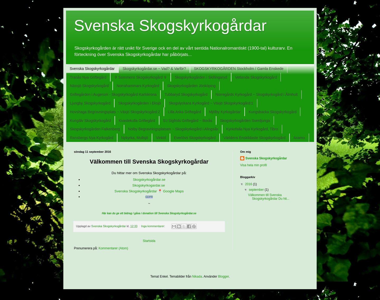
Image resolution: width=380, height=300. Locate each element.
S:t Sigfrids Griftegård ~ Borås (187, 120)
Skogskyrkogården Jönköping (191, 86)
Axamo (299, 138)
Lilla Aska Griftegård (184, 112)
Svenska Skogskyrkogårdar (92, 68)
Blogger (223, 276)
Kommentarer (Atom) (113, 248)
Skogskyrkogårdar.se (149, 180)
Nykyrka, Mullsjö (134, 138)
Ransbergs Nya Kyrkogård (91, 138)
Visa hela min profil (253, 165)
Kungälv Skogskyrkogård (90, 120)
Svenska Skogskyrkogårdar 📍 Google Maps (149, 191)
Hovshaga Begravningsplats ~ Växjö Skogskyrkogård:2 (115, 112)
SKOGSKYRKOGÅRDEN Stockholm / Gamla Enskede (238, 68)
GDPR (149, 197)
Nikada (197, 276)
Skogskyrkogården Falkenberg (95, 129)
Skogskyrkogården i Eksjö (139, 103)
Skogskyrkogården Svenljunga (245, 120)
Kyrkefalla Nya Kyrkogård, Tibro (252, 129)
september (257, 190)
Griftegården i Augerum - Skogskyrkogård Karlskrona (113, 94)
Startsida (149, 241)
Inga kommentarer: (153, 226)
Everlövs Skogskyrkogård (195, 138)
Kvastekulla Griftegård (137, 120)
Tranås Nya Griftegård (88, 77)
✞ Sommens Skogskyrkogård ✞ (140, 77)
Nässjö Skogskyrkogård (89, 86)
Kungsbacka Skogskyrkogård (272, 112)
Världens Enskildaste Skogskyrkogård (255, 138)
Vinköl (161, 138)
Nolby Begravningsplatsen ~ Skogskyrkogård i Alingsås (173, 129)
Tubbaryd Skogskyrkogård (185, 94)
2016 (249, 184)
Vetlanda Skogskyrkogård (256, 77)
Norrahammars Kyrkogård (138, 86)
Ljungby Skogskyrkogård (90, 103)
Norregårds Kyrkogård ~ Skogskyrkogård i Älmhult (256, 94)
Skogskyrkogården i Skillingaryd (201, 77)
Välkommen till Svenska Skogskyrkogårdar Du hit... (268, 197)
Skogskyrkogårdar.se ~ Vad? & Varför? (154, 68)
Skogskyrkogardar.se (149, 185)
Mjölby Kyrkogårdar (225, 112)
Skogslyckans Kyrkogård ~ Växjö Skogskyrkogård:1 (211, 103)
